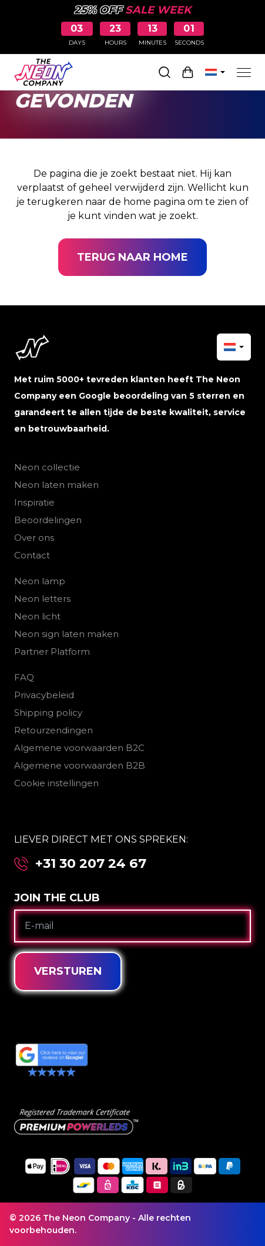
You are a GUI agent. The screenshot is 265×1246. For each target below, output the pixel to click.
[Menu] (244, 72)
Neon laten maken (56, 484)
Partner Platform (52, 651)
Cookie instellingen (56, 783)
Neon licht (37, 616)
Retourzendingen (53, 730)
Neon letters (42, 598)
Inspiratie (34, 502)
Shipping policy (48, 712)
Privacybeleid (44, 695)
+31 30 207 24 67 (90, 863)
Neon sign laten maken (66, 633)
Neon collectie (47, 467)
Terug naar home (132, 257)
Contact (32, 555)
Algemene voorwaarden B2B (79, 765)
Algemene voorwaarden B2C (79, 747)
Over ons (34, 537)
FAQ (24, 677)
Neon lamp (39, 581)
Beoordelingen (48, 520)
